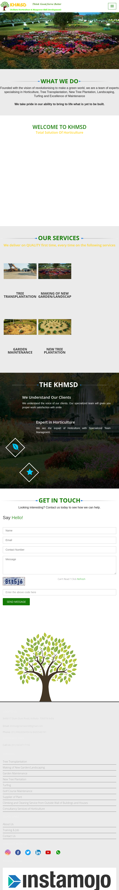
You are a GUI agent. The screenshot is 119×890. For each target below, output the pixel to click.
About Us (8, 824)
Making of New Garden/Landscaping (24, 767)
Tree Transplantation (15, 761)
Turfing (7, 785)
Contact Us (9, 836)
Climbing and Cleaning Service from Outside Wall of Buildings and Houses (45, 803)
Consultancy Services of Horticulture (24, 808)
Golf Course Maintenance (17, 791)
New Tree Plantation (14, 779)
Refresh (81, 579)
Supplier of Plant (12, 797)
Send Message (16, 601)
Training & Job (11, 830)
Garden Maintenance (15, 773)
